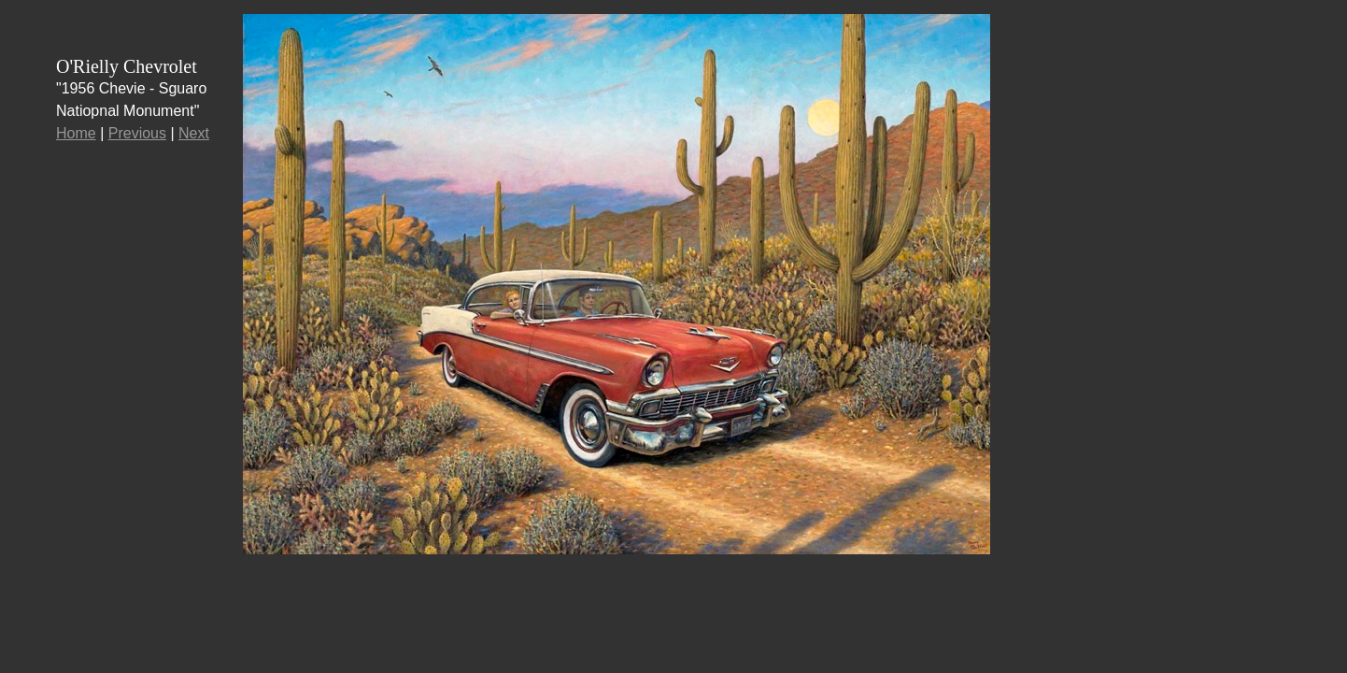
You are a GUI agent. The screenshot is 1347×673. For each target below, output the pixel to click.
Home (76, 133)
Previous (137, 133)
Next (193, 133)
